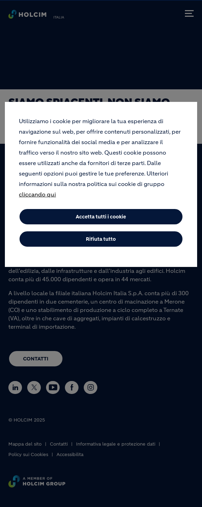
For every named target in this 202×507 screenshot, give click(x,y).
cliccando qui (37, 199)
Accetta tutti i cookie (101, 222)
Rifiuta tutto (101, 244)
